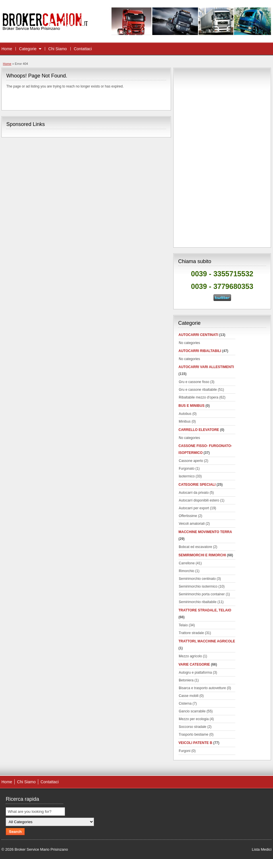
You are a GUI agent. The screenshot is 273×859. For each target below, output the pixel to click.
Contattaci (83, 48)
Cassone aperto (191, 461)
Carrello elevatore (198, 430)
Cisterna (185, 703)
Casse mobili (189, 696)
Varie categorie (194, 664)
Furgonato (187, 469)
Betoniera (186, 680)
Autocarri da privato (194, 493)
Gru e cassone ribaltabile (198, 390)
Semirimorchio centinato (197, 579)
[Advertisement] (222, 157)
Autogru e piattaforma (195, 673)
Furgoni (185, 751)
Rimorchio (186, 571)
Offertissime (188, 516)
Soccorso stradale (192, 727)
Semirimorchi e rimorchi (202, 555)
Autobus (185, 414)
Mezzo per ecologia (194, 719)
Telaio (183, 625)
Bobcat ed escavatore (195, 547)
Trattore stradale (191, 633)
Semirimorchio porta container (202, 594)
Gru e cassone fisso (194, 382)
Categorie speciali (197, 485)
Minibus (185, 421)
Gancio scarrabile (192, 711)
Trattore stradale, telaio (204, 610)
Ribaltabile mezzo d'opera (198, 397)
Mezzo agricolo (190, 656)
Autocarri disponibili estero (199, 500)
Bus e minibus (191, 406)
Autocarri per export (194, 508)
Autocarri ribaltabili (199, 351)
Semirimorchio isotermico (198, 586)
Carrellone (187, 563)
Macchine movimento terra (205, 532)
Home (6, 48)
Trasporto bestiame (193, 734)
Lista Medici (262, 849)
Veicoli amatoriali (192, 524)
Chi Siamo (57, 48)
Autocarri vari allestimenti (206, 367)
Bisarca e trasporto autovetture (202, 688)
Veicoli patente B (195, 743)
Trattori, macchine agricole (206, 641)
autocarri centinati (198, 335)
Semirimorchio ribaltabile (197, 602)
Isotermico (187, 476)
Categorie (27, 48)
